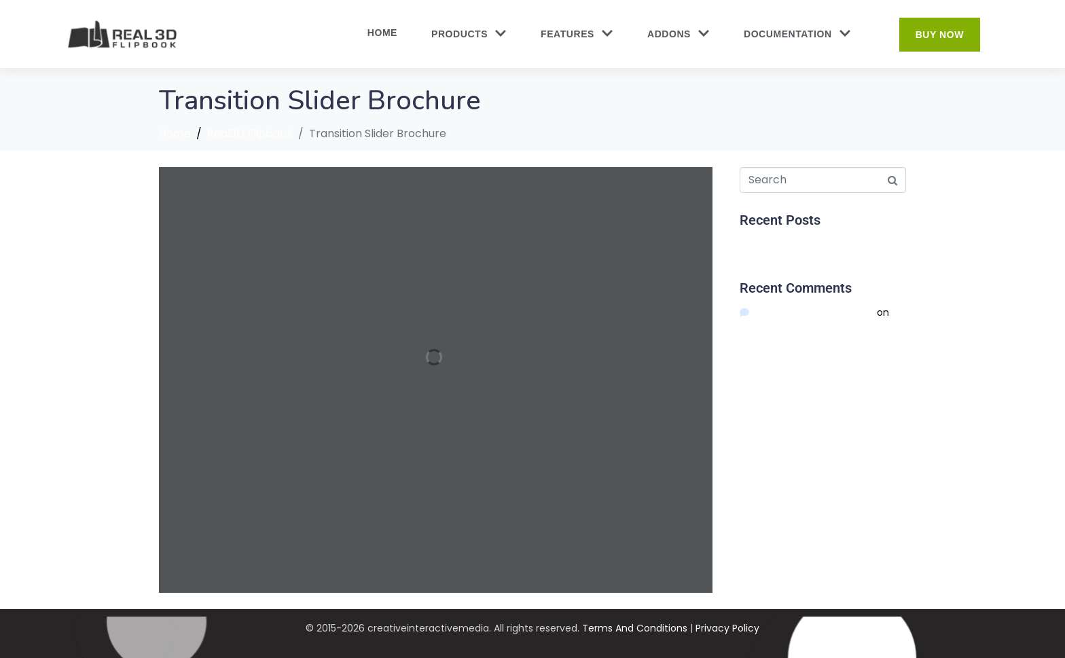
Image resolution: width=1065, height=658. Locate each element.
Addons (678, 34)
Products (469, 34)
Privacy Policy (727, 628)
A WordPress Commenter (813, 312)
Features (577, 34)
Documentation (797, 34)
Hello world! (766, 244)
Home (382, 32)
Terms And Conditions (634, 628)
